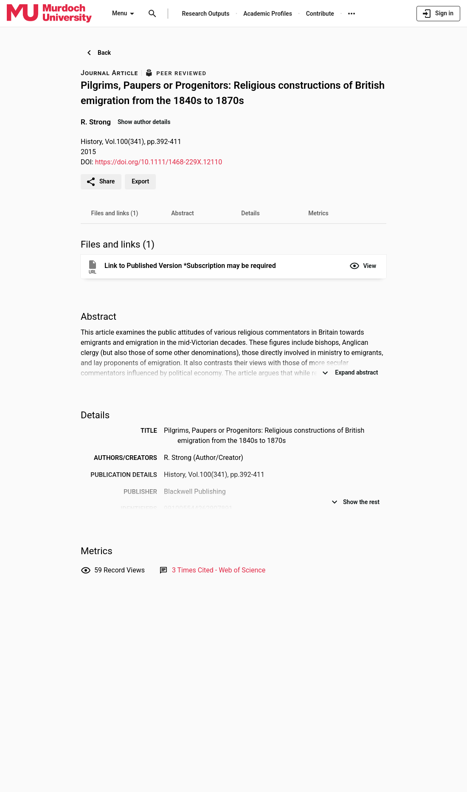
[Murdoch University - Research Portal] (49, 13)
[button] (363, 265)
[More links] (351, 13)
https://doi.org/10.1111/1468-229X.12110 (158, 162)
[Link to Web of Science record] (218, 570)
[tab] (115, 213)
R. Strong (96, 121)
